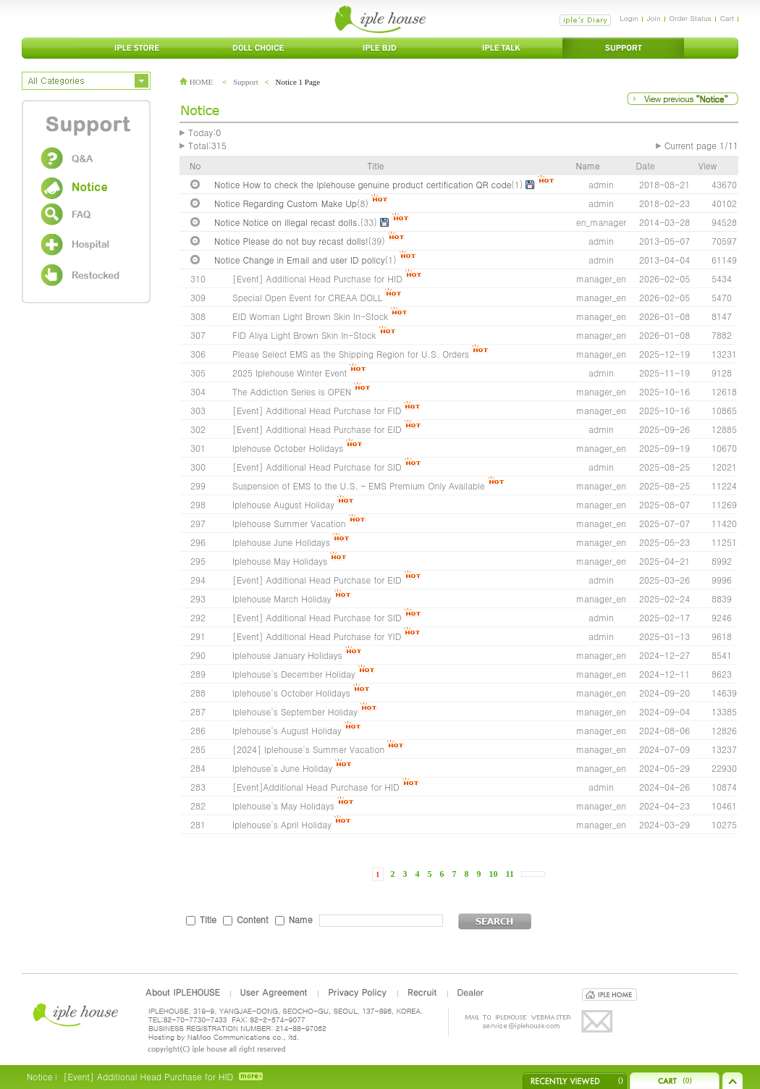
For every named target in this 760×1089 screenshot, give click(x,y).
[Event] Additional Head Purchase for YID (316, 636)
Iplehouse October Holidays (287, 448)
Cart (727, 18)
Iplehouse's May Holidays (283, 805)
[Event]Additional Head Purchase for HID (317, 787)
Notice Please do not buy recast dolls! (291, 241)
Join (654, 18)
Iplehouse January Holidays (287, 655)
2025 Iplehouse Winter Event (289, 372)
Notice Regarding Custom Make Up (285, 203)
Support (245, 81)
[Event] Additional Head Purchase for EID (317, 429)
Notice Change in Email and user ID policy (299, 259)
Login (629, 18)
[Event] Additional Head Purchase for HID (317, 278)
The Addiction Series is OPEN (291, 391)
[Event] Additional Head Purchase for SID (317, 467)
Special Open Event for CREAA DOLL (307, 297)
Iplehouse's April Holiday (282, 824)
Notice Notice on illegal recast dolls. (287, 222)
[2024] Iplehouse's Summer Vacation (308, 749)
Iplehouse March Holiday (282, 598)
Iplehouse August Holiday (283, 504)
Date (645, 165)
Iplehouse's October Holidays (291, 692)
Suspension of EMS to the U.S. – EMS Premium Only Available (358, 485)
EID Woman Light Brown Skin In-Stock (310, 316)
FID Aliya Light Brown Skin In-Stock (304, 335)
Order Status (691, 18)
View (707, 165)
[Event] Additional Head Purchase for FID (316, 410)
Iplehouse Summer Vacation (289, 523)
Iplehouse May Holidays (279, 561)
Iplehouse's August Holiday (287, 730)
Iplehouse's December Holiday (293, 674)
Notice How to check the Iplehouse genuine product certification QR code (362, 184)
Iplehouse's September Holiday (295, 711)
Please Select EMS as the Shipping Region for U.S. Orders (350, 354)
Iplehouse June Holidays (281, 542)
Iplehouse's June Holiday (282, 768)
